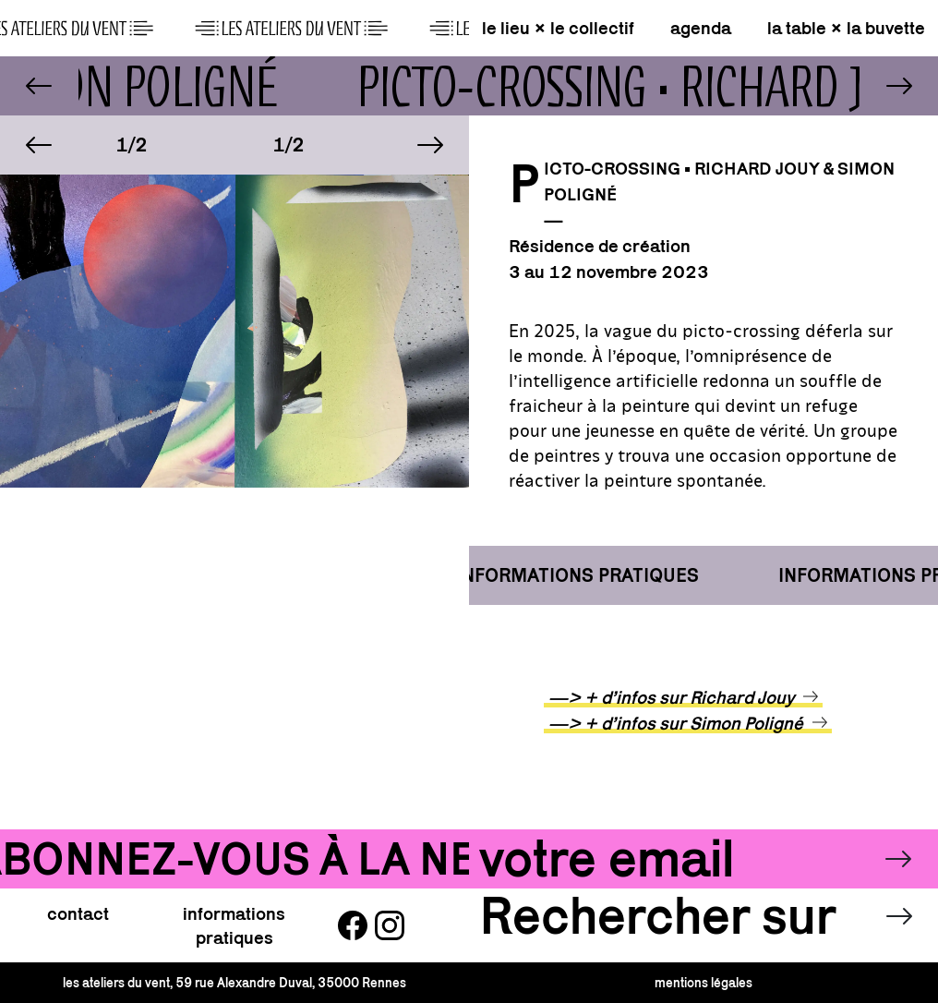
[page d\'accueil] (234, 28)
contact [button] (78, 913)
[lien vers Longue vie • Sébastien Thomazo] (899, 85)
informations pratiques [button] (234, 925)
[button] (39, 145)
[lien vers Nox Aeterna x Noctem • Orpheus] (39, 85)
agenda (700, 28)
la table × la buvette (846, 28)
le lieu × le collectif (558, 28)
